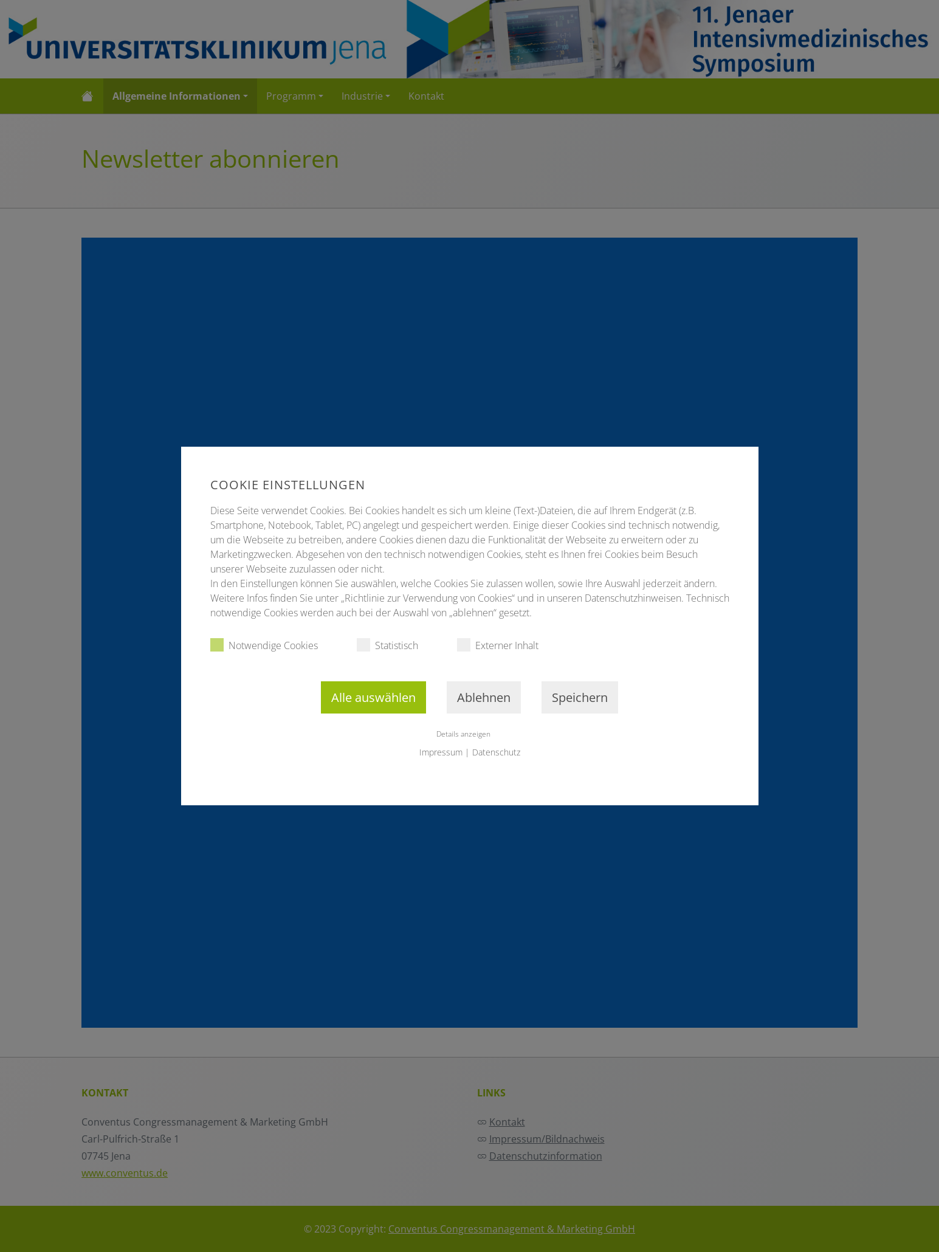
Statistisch (387, 645)
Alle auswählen (373, 697)
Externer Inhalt (497, 645)
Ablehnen (484, 697)
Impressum (441, 752)
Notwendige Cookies (264, 645)
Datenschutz (496, 752)
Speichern (580, 697)
